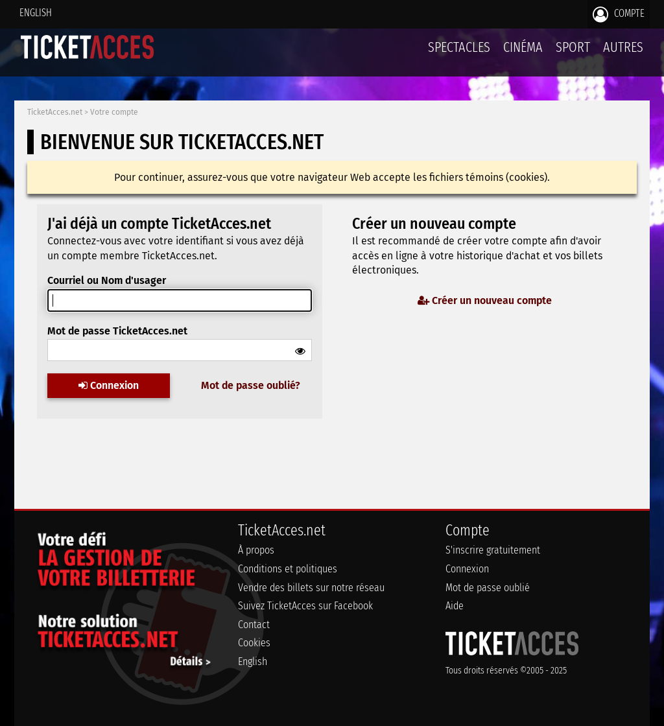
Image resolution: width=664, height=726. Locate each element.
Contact (254, 624)
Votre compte (114, 112)
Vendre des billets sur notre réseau (311, 587)
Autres (623, 47)
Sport (573, 47)
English (35, 12)
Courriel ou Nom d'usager (106, 280)
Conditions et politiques (287, 569)
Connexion (108, 385)
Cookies (254, 643)
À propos (256, 550)
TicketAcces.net (54, 112)
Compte (619, 14)
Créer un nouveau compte (485, 300)
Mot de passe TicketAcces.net (117, 331)
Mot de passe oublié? (250, 385)
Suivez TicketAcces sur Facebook (305, 606)
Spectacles (459, 47)
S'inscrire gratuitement (492, 550)
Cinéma (523, 47)
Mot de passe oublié (487, 587)
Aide (454, 606)
